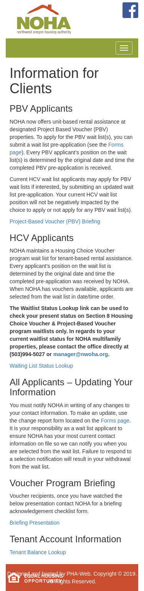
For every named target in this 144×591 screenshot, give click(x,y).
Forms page (115, 421)
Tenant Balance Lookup (38, 552)
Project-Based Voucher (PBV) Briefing (55, 221)
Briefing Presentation (35, 523)
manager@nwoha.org (80, 354)
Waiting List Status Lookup (41, 366)
